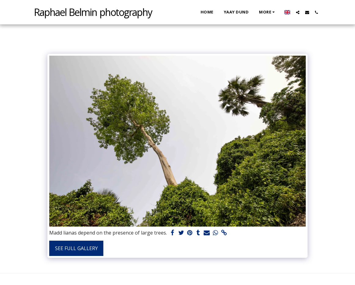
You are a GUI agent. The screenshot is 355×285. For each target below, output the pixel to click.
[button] (297, 12)
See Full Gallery (76, 248)
